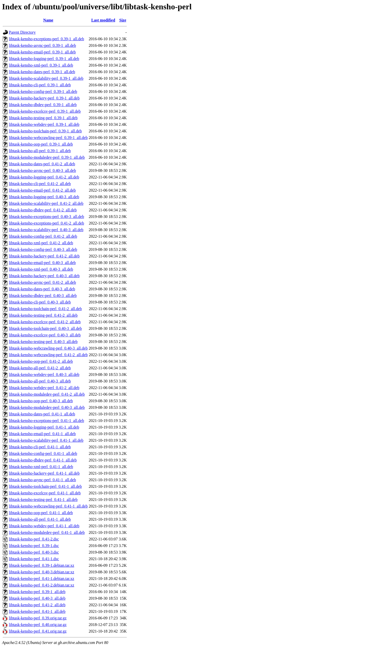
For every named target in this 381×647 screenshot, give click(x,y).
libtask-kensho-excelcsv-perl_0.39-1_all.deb (45, 111)
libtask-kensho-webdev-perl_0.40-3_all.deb (44, 374)
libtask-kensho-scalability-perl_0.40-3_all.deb (46, 230)
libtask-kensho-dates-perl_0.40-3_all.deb (42, 289)
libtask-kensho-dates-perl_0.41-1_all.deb (42, 414)
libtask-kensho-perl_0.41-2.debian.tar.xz (41, 585)
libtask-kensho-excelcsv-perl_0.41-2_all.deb (45, 322)
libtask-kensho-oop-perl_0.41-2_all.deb (41, 361)
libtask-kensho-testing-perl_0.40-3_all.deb (43, 341)
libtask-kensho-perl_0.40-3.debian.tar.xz (41, 572)
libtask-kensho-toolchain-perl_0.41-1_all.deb (45, 486)
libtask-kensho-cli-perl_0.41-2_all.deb (40, 183)
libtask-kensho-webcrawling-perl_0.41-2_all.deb (48, 355)
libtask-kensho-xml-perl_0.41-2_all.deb (41, 243)
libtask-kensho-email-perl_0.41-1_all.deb (42, 434)
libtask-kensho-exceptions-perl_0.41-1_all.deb (46, 420)
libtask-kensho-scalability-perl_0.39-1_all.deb (46, 78)
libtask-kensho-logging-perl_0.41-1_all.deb (44, 427)
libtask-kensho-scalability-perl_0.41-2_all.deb (46, 203)
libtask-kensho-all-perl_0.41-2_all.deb (40, 368)
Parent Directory (22, 32)
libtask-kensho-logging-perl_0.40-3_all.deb (44, 197)
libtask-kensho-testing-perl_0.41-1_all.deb (43, 499)
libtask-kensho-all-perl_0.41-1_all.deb (40, 519)
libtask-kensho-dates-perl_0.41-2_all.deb (42, 164)
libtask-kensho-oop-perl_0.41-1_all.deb (41, 513)
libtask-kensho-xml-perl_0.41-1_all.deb (41, 466)
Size (122, 20)
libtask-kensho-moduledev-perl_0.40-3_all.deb (47, 407)
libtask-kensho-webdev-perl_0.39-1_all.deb (44, 124)
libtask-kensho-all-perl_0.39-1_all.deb (40, 151)
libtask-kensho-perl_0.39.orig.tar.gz (37, 618)
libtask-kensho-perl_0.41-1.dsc (34, 559)
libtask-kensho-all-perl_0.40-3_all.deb (40, 381)
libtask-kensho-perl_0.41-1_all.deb (37, 611)
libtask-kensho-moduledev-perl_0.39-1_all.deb (47, 157)
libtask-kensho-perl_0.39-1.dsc (34, 545)
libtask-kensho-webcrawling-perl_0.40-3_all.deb (48, 348)
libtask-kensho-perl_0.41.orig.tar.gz (37, 631)
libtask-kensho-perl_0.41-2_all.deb (37, 605)
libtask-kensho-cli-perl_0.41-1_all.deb (40, 447)
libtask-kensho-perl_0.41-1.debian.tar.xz (41, 578)
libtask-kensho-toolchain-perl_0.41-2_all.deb (45, 309)
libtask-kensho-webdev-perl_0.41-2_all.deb (44, 388)
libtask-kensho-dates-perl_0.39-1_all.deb (42, 72)
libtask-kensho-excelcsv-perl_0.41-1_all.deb (45, 493)
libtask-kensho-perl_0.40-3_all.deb (37, 598)
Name (48, 20)
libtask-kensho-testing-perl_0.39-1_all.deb (43, 118)
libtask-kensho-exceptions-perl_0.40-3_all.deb (46, 216)
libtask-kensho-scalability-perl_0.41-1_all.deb (46, 440)
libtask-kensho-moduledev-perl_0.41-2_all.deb (47, 394)
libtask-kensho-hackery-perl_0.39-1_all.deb (44, 98)
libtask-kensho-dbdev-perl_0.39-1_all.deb (43, 105)
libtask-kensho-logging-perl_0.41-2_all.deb (44, 177)
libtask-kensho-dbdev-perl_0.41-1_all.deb (43, 460)
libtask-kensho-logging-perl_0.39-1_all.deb (44, 58)
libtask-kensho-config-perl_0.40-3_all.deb (43, 249)
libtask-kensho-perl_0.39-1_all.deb (37, 592)
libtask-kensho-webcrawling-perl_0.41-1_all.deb (48, 506)
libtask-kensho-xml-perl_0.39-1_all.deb (41, 65)
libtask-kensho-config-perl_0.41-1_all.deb (43, 453)
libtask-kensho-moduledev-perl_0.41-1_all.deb (47, 532)
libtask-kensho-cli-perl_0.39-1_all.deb (40, 85)
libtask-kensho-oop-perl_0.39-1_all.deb (41, 144)
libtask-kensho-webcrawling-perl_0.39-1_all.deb (48, 137)
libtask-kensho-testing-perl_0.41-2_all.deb (43, 315)
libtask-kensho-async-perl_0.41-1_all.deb (42, 480)
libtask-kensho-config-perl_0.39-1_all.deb (43, 91)
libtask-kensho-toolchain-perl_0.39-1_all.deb (45, 131)
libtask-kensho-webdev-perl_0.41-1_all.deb (44, 526)
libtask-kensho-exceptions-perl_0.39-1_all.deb (46, 39)
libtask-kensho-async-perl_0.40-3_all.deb (42, 170)
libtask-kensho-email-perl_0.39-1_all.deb (42, 52)
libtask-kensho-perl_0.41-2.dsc (34, 539)
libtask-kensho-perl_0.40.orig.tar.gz (37, 624)
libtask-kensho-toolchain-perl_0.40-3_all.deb (45, 328)
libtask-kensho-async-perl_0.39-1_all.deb (42, 45)
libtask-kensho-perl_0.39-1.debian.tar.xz (41, 565)
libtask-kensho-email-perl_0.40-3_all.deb (42, 262)
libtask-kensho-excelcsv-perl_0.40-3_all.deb (45, 335)
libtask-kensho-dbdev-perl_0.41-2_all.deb (43, 210)
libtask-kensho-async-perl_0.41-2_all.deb (42, 282)
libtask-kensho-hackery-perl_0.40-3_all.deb (44, 276)
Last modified (103, 20)
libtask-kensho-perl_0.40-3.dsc (34, 552)
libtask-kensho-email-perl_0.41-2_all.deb (42, 190)
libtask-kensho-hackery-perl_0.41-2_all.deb (44, 256)
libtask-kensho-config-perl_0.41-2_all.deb (43, 236)
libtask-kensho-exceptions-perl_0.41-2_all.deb (46, 223)
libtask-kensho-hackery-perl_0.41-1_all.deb (44, 473)
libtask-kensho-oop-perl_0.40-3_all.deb (41, 401)
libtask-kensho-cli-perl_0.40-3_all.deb (40, 302)
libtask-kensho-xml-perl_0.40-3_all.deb (41, 269)
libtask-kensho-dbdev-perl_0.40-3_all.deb (43, 295)
